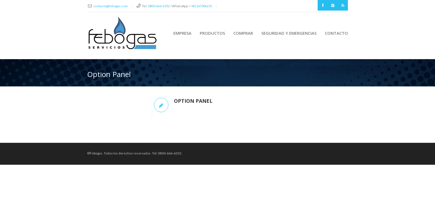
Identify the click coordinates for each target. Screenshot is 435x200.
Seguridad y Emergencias (289, 33)
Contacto (336, 33)
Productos (212, 33)
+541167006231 (200, 6)
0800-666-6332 (159, 6)
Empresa (182, 33)
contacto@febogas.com (110, 6)
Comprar (243, 33)
